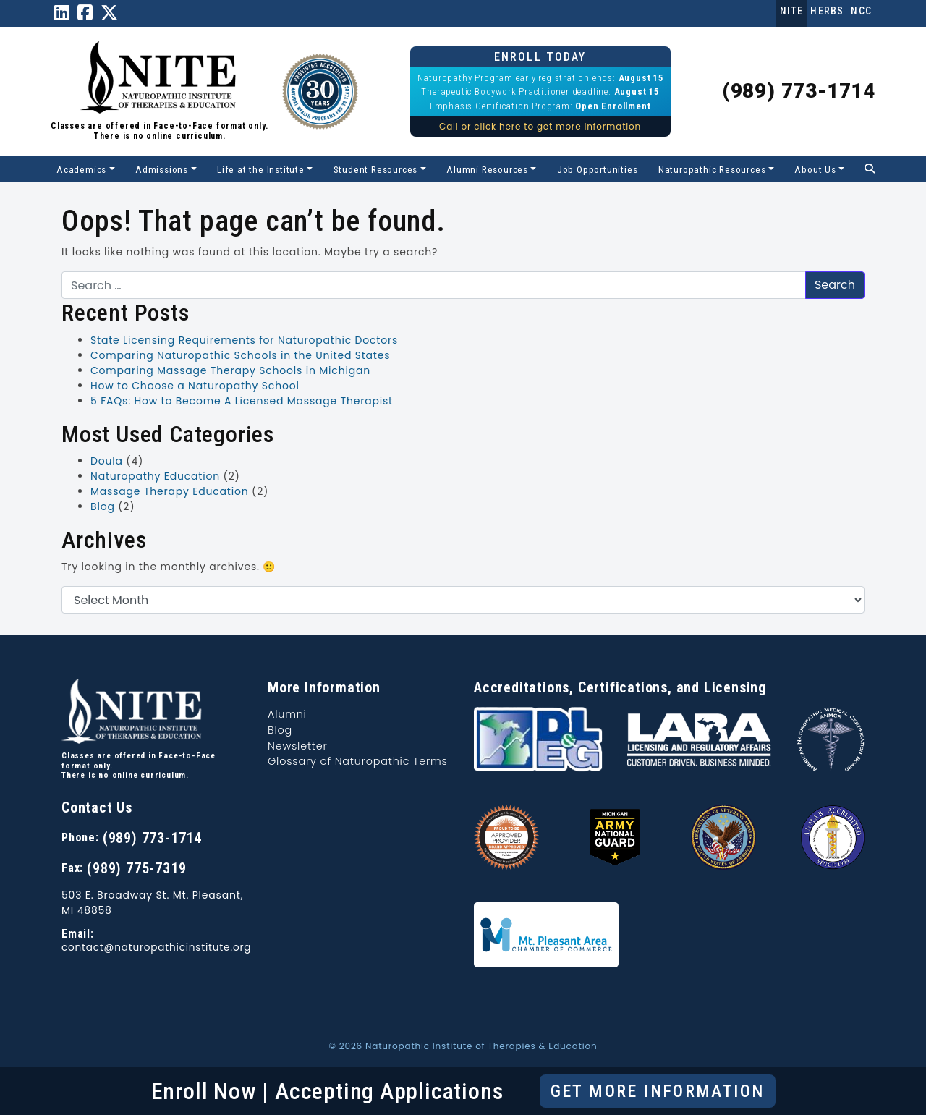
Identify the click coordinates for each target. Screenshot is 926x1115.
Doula (106, 461)
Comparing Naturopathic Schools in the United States (240, 355)
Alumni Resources (487, 169)
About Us (815, 169)
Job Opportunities (597, 169)
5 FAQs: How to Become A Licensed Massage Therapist (241, 401)
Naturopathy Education (155, 476)
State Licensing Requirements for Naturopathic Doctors (244, 340)
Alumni (287, 714)
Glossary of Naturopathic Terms (358, 761)
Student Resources (376, 169)
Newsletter (298, 746)
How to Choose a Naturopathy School (195, 385)
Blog (102, 506)
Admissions (161, 169)
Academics (81, 169)
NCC (861, 11)
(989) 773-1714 (798, 91)
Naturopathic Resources (712, 169)
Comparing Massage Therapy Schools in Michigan (230, 370)
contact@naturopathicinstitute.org (156, 947)
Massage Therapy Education (169, 491)
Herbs (827, 11)
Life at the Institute (261, 169)
